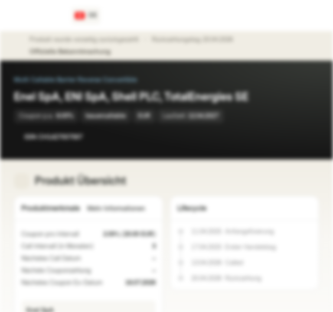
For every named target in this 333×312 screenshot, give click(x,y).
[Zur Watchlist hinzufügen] (293, 137)
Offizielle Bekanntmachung (74, 52)
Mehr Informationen (121, 208)
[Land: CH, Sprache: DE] (86, 15)
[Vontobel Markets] (37, 15)
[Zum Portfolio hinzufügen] (310, 137)
